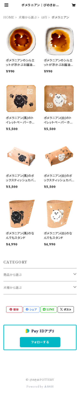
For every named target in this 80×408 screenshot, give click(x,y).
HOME (8, 17)
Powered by (40, 386)
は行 (44, 17)
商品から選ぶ (12, 275)
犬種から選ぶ (28, 17)
